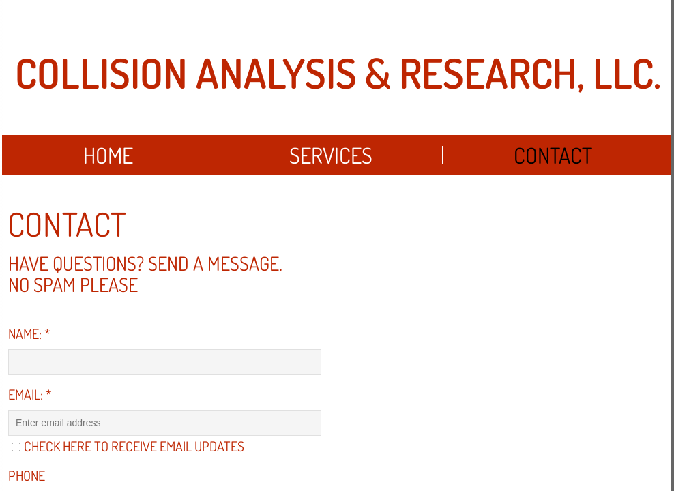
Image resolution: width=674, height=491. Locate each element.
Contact (553, 155)
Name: (29, 333)
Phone (26, 475)
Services (330, 155)
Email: (30, 394)
